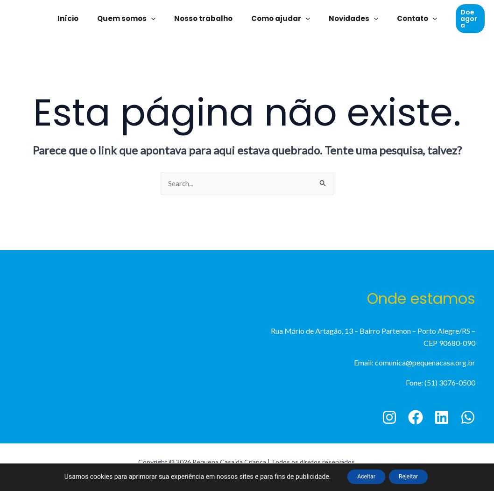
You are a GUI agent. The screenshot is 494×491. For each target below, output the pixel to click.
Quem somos (133, 18)
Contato (405, 18)
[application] (158, 18)
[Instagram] (389, 418)
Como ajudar (278, 18)
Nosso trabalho (205, 18)
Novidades (346, 18)
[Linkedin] (441, 418)
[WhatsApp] (467, 418)
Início (79, 18)
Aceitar (360, 476)
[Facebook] (415, 418)
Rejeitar (414, 476)
